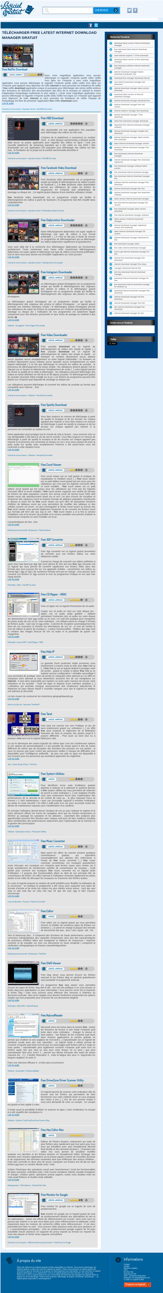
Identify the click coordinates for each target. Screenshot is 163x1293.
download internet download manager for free (131, 279)
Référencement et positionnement (40, 1242)
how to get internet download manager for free (131, 253)
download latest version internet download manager (132, 44)
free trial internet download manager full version (131, 204)
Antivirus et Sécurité (15, 704)
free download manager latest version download (130, 210)
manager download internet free (127, 268)
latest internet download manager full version (129, 232)
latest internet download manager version (131, 143)
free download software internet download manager (131, 67)
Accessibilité (20, 1071)
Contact (127, 1264)
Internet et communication (11, 109)
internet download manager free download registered (132, 161)
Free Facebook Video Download (58, 168)
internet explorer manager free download (131, 111)
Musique (26, 901)
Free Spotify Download (53, 405)
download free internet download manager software (132, 126)
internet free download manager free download (129, 259)
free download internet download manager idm (132, 177)
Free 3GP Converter (52, 539)
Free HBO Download (52, 118)
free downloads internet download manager (128, 155)
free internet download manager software (131, 215)
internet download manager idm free (129, 188)
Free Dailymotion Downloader (58, 220)
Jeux (9, 764)
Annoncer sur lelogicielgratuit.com (137, 1278)
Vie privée (26, 704)
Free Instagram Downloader (56, 272)
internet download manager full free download (129, 298)
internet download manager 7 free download (128, 116)
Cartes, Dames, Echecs (20, 764)
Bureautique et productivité (17, 530)
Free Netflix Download (14, 69)
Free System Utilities (52, 773)
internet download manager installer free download (131, 132)
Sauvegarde (20, 325)
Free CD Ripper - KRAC (54, 594)
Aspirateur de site (29, 109)
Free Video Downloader (54, 335)
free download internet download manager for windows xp (132, 285)
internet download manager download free (132, 101)
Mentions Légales (130, 1268)
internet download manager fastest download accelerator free (128, 73)
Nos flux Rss (129, 1272)
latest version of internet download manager (128, 220)
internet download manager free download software (132, 193)
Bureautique (32, 530)
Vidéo (19, 585)
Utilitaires (11, 325)
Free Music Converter (53, 841)
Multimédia (11, 585)
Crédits (126, 1266)
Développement (13, 1185)
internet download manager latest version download (131, 89)
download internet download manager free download (132, 292)
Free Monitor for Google (54, 1194)
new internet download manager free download (129, 83)
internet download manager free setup (130, 264)
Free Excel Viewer (51, 464)
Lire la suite (8, 103)
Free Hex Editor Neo (52, 1130)
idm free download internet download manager (129, 273)
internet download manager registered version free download (130, 226)
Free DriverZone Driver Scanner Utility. (62, 1080)
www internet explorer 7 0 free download (131, 55)
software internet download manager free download (131, 183)
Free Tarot (46, 714)
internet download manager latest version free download (131, 138)
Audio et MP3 (21, 642)
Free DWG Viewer (51, 963)
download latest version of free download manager (131, 60)
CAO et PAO (21, 1006)
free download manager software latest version (130, 167)
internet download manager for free (129, 313)
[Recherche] (68, 10)
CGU (126, 1270)
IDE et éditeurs (25, 1185)
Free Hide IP (47, 651)
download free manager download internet (132, 78)
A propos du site (130, 1274)
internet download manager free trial (129, 303)
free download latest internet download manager (130, 50)
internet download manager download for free (131, 239)
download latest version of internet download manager (128, 95)
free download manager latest (126, 244)
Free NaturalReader (52, 1015)
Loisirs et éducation (15, 901)
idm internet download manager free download (129, 308)
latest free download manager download (131, 121)
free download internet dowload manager (131, 172)
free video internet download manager (130, 248)
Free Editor (47, 911)
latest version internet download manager (131, 199)
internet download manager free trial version (129, 106)
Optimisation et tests (23, 831)
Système (19, 1120)
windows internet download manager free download (131, 148)
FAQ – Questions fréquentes (135, 1276)
